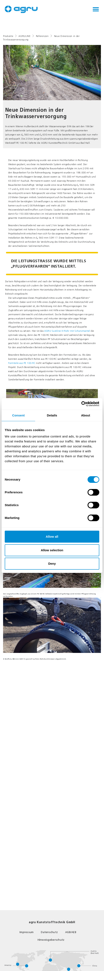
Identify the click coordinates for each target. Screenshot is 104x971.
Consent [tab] (18, 415)
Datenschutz (49, 932)
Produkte (8, 36)
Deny (52, 563)
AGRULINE (24, 36)
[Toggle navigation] (96, 9)
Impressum (27, 932)
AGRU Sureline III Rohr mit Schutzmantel (67, 330)
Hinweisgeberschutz (51, 939)
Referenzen (42, 36)
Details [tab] (52, 415)
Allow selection (52, 550)
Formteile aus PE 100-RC (22, 363)
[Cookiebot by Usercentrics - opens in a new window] (81, 404)
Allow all (52, 536)
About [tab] (85, 415)
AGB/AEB (70, 932)
